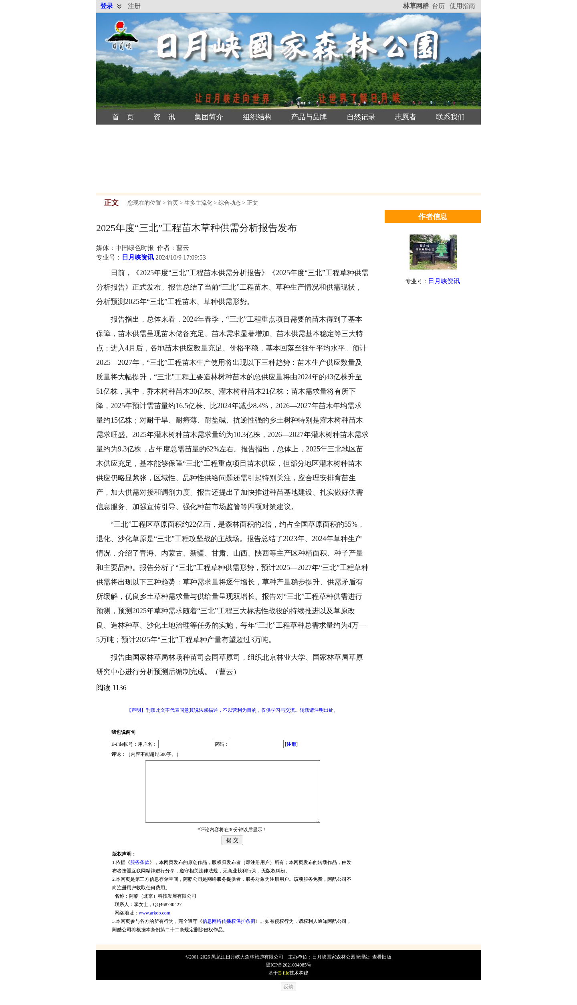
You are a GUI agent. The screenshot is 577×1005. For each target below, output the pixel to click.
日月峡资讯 (138, 257)
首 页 (123, 117)
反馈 (288, 998)
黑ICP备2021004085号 (289, 977)
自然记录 (361, 117)
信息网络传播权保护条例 (228, 933)
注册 (134, 5)
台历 (438, 5)
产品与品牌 (309, 117)
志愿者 (405, 117)
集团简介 (208, 117)
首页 (172, 203)
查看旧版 (381, 969)
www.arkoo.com (154, 925)
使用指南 (462, 5)
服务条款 (139, 874)
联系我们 (450, 117)
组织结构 (257, 117)
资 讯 (164, 117)
